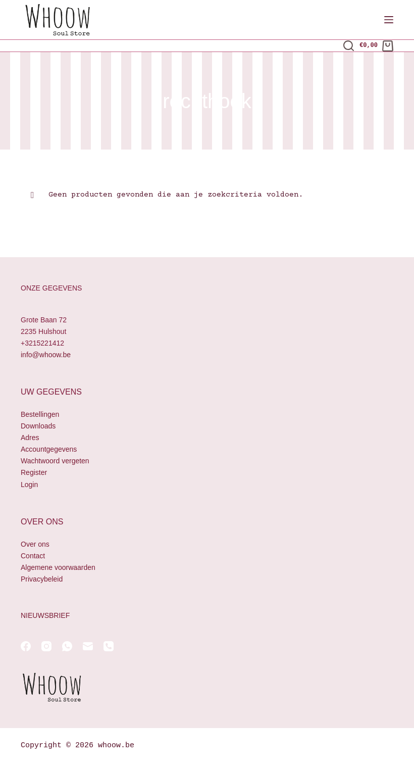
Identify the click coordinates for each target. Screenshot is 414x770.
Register (34, 472)
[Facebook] (26, 646)
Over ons (35, 544)
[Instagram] (46, 646)
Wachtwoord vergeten (55, 461)
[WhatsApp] (67, 646)
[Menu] (388, 19)
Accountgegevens (49, 449)
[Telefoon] (109, 646)
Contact (33, 556)
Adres (30, 438)
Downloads (38, 426)
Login (29, 484)
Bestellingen (40, 414)
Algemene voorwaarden (58, 567)
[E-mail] (88, 646)
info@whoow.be (46, 355)
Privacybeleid (42, 579)
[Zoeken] (348, 45)
